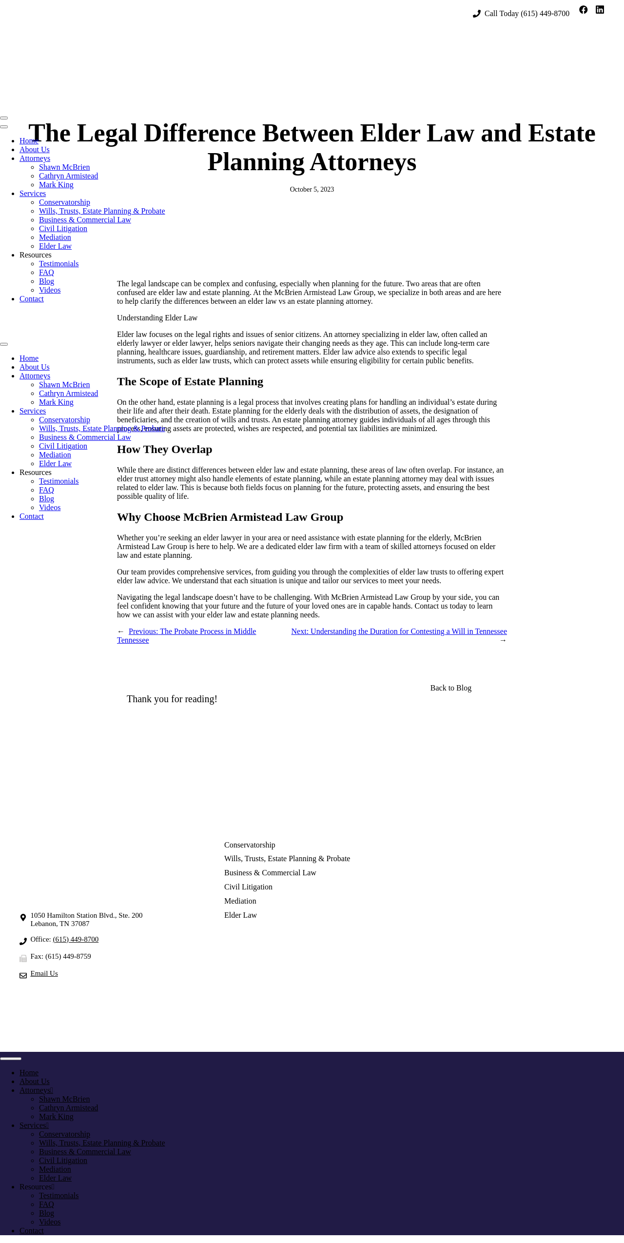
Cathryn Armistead (68, 176)
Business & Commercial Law (85, 220)
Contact (32, 299)
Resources (36, 255)
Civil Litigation (63, 228)
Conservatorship (64, 202)
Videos (49, 290)
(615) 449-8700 (545, 13)
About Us (35, 149)
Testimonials (59, 263)
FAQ (46, 272)
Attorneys (35, 158)
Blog (46, 281)
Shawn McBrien (64, 167)
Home (29, 141)
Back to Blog (450, 688)
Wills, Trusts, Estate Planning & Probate (102, 211)
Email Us (44, 973)
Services (33, 193)
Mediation (55, 237)
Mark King (56, 184)
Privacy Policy (392, 1034)
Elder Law (55, 246)
